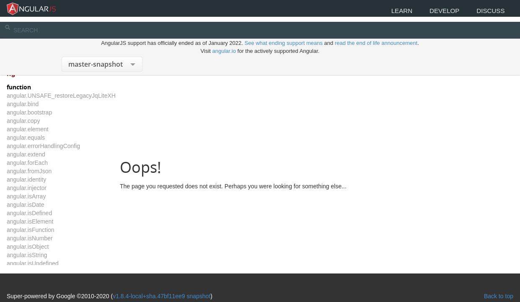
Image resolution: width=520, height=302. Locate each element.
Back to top (484, 269)
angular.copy (37, 120)
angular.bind (37, 104)
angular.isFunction (45, 229)
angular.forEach (41, 162)
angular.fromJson (43, 171)
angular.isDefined (44, 213)
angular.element (42, 129)
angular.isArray (40, 196)
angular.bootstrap (44, 112)
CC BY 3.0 (218, 282)
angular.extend (40, 154)
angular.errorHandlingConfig (58, 146)
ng (25, 74)
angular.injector (41, 188)
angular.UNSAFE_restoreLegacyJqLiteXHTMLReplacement (98, 95)
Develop (437, 11)
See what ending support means (284, 33)
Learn (390, 11)
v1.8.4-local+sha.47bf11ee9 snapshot (176, 269)
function (33, 87)
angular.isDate (40, 204)
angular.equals (40, 137)
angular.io (224, 41)
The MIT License (98, 282)
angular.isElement (44, 221)
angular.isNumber (44, 238)
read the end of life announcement (376, 33)
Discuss (488, 11)
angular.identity (41, 179)
